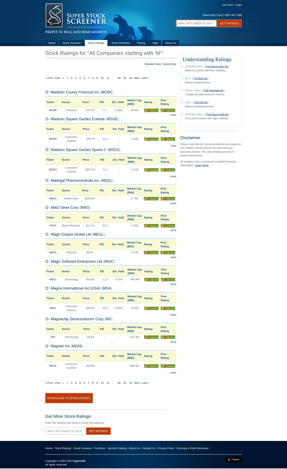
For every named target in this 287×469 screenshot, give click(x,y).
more (173, 114)
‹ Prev (57, 77)
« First (49, 77)
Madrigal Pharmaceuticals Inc (75, 180)
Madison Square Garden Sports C (78, 150)
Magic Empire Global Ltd (71, 234)
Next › (137, 77)
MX (108, 319)
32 (130, 77)
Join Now (227, 4)
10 (102, 77)
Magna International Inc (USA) (75, 288)
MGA (107, 288)
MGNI (77, 346)
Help (155, 42)
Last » (145, 77)
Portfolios (99, 448)
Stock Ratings (96, 42)
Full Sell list (201, 102)
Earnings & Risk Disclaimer (193, 448)
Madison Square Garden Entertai (78, 119)
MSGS (113, 150)
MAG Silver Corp (64, 208)
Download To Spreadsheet (69, 398)
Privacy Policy (166, 448)
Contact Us (148, 448)
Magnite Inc (60, 346)
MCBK (106, 92)
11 (107, 77)
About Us (170, 42)
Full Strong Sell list (217, 114)
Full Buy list (200, 78)
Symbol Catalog (117, 448)
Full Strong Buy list (217, 66)
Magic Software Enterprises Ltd (76, 261)
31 (124, 77)
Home (51, 42)
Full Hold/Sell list (213, 90)
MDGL (106, 180)
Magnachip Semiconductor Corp (77, 319)
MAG (85, 208)
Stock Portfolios (121, 42)
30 (119, 77)
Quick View (169, 64)
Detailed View (153, 64)
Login (238, 4)
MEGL (98, 234)
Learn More (202, 165)
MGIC (109, 261)
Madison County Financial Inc (75, 92)
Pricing (141, 42)
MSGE (112, 119)
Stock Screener (72, 42)
